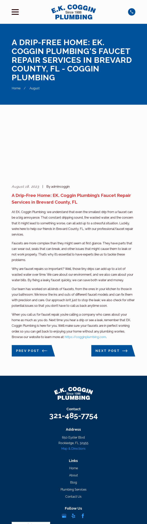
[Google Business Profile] (64, 457)
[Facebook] (83, 457)
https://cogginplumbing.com (85, 278)
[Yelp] (73, 457)
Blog (73, 424)
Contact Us (73, 438)
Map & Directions (73, 390)
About (73, 417)
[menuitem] (17, 516)
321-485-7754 (73, 356)
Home (73, 410)
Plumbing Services (73, 431)
